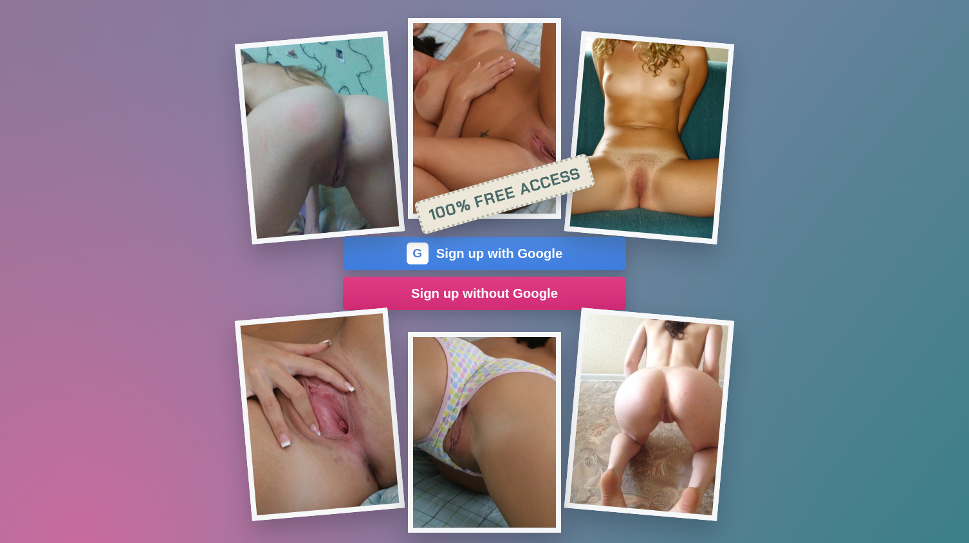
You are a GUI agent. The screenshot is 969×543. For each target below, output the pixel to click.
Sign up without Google (484, 293)
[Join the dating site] (320, 137)
